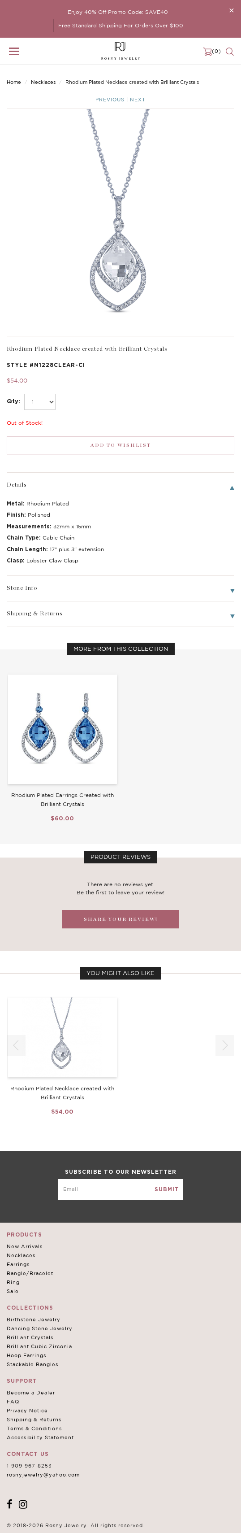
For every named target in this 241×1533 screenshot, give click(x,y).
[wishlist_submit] (120, 445)
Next (138, 99)
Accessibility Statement (40, 1437)
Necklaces (43, 82)
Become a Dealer (31, 1392)
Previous (110, 99)
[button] (224, 1045)
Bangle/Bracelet (30, 1273)
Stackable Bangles (32, 1364)
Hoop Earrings (26, 1355)
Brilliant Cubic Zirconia (39, 1346)
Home (14, 82)
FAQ (13, 1401)
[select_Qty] (40, 402)
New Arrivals (25, 1246)
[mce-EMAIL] (120, 1189)
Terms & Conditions (34, 1428)
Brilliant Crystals (30, 1337)
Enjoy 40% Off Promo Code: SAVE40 (118, 12)
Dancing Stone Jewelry (40, 1328)
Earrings (18, 1264)
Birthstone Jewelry (33, 1319)
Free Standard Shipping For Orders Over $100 (120, 25)
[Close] (231, 10)
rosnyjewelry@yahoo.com (43, 1474)
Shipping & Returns (34, 1419)
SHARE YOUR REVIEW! (121, 919)
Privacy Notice (27, 1410)
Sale (13, 1291)
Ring (13, 1282)
